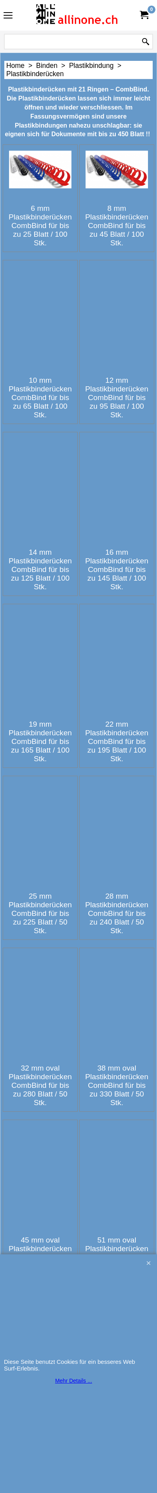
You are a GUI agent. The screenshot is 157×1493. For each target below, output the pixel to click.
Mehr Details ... (73, 1381)
